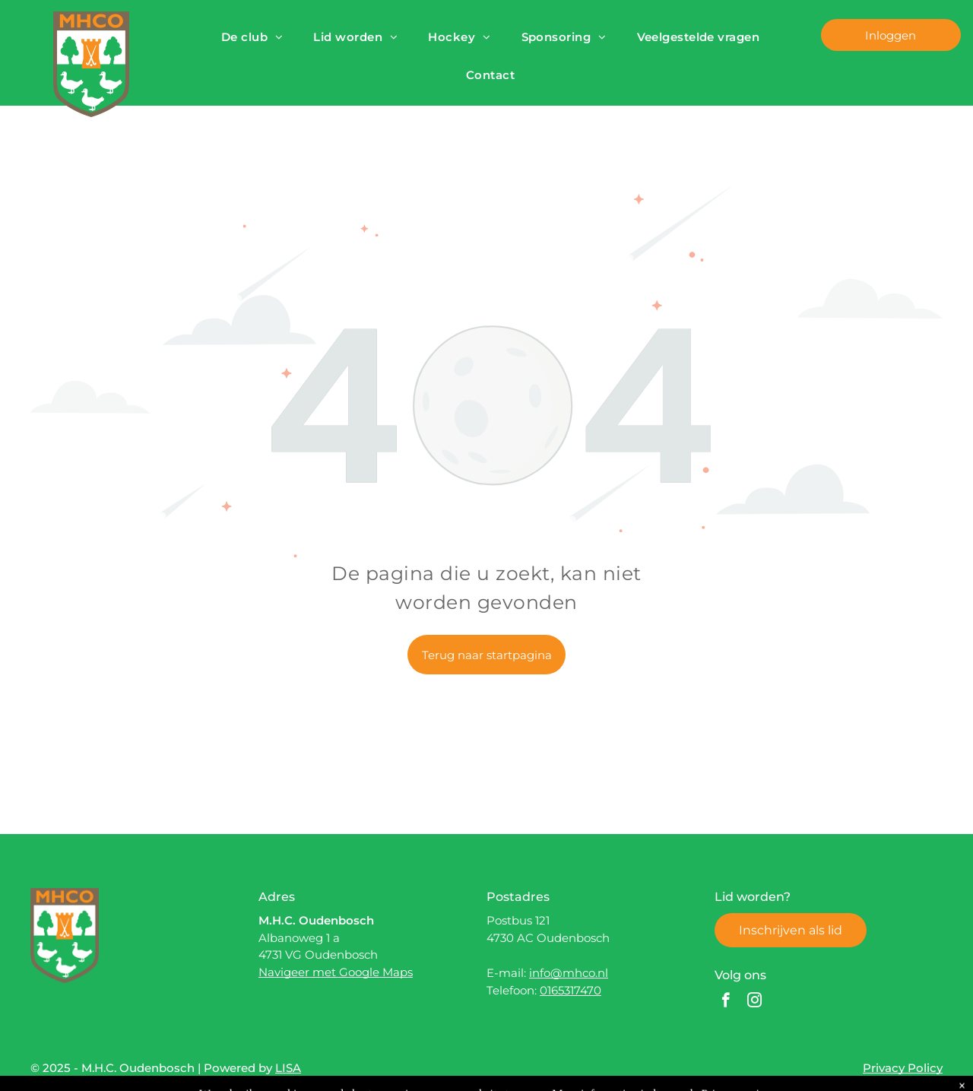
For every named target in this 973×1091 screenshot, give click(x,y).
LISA (288, 1068)
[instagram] (754, 1002)
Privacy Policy (903, 1068)
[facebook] (726, 1002)
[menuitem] (252, 37)
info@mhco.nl (568, 973)
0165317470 (570, 990)
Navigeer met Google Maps (335, 972)
